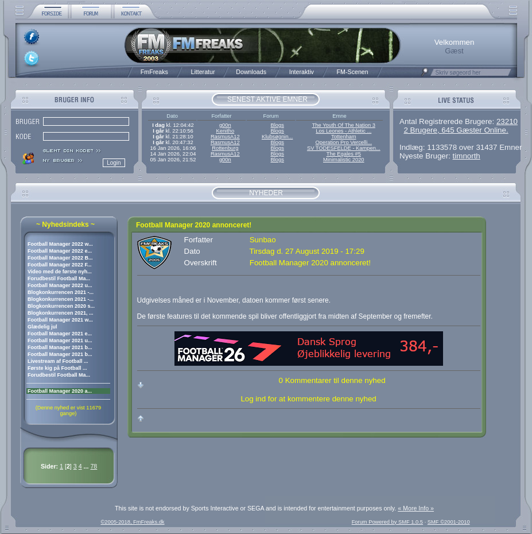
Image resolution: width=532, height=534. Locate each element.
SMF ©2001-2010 (449, 522)
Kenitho (225, 131)
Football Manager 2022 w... (60, 244)
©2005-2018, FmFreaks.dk (132, 522)
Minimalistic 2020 (343, 159)
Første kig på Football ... (57, 368)
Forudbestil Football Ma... (59, 278)
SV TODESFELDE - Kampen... (343, 148)
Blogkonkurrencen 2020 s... (61, 306)
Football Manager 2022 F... (60, 265)
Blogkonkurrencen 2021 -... (61, 292)
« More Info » (416, 508)
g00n (225, 125)
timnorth (466, 156)
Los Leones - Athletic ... (343, 131)
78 (93, 466)
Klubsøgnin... (277, 137)
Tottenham (343, 137)
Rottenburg (225, 148)
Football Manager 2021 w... (60, 320)
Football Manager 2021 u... (60, 340)
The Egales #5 (344, 154)
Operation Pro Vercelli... (344, 142)
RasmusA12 (225, 137)
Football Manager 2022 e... (60, 251)
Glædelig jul (42, 327)
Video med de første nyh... (60, 271)
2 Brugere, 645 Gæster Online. (455, 130)
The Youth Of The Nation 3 (343, 125)
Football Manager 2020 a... (60, 391)
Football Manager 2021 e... (60, 333)
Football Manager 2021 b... (60, 347)
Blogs (277, 125)
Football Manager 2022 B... (60, 258)
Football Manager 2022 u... (60, 285)
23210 (507, 121)
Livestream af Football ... (58, 361)
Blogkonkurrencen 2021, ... (61, 313)
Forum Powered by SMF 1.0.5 (387, 522)
